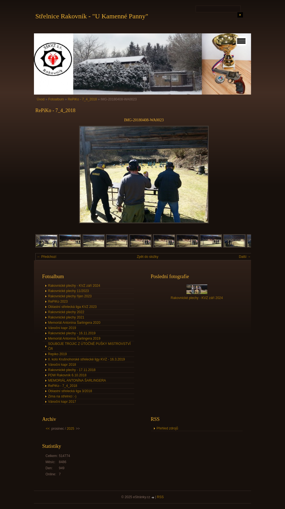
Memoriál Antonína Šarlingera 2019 (74, 338)
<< (48, 429)
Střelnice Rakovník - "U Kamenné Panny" (91, 16)
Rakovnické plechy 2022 (66, 312)
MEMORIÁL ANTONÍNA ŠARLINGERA (77, 380)
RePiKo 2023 (58, 301)
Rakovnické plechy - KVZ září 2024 (74, 286)
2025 (70, 429)
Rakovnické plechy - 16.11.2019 (72, 333)
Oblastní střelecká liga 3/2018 (70, 391)
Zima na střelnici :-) (62, 396)
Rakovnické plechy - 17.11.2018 (72, 370)
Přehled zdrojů (167, 428)
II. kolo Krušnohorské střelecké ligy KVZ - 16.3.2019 (86, 359)
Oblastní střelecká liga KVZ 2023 (72, 307)
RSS (160, 497)
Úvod (41, 99)
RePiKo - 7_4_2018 (82, 99)
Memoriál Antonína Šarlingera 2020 (74, 323)
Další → (245, 257)
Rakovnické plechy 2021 (66, 317)
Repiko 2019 (57, 354)
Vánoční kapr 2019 (62, 328)
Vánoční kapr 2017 (62, 402)
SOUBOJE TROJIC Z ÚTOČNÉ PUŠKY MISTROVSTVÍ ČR (89, 346)
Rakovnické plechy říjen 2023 (70, 296)
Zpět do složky (147, 257)
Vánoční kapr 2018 (62, 365)
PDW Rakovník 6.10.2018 (67, 375)
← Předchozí (46, 257)
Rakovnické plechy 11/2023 (68, 291)
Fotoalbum (56, 99)
